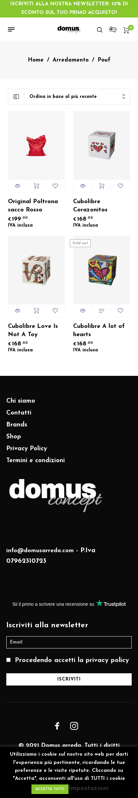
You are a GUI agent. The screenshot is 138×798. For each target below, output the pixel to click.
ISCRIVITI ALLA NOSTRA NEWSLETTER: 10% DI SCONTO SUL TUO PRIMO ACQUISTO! (69, 8)
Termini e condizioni (35, 461)
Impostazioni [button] (89, 788)
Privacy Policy (26, 449)
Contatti (18, 413)
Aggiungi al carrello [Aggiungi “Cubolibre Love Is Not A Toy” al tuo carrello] (36, 310)
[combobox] (77, 97)
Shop (13, 437)
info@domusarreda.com (40, 551)
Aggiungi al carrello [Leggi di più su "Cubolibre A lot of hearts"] (101, 310)
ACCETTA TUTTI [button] (50, 789)
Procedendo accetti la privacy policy (72, 660)
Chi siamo (20, 401)
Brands (16, 425)
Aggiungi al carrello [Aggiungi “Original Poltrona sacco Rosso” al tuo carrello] (36, 186)
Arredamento (71, 60)
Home (36, 60)
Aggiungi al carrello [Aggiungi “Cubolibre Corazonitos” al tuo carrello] (101, 186)
